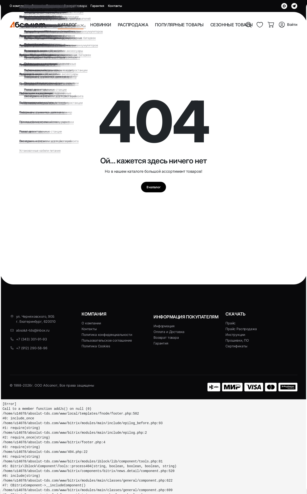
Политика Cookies (96, 346)
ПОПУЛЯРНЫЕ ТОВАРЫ (179, 24)
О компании (19, 6)
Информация (164, 326)
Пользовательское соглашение (107, 340)
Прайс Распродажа (241, 329)
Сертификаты (236, 346)
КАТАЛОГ (69, 25)
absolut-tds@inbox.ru (32, 330)
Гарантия (97, 6)
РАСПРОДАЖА (133, 24)
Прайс (230, 323)
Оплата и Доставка (45, 6)
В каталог (153, 188)
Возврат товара (75, 6)
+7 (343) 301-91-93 (31, 339)
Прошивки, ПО (237, 340)
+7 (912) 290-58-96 (31, 348)
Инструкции (235, 335)
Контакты (115, 6)
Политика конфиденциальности (107, 335)
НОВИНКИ (100, 24)
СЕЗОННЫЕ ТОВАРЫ (231, 24)
